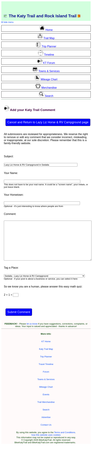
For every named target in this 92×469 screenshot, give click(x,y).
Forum (46, 371)
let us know (32, 323)
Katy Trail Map (46, 349)
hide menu (7, 22)
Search (46, 409)
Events (46, 394)
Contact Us (46, 425)
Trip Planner (46, 356)
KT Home (46, 341)
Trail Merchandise (46, 402)
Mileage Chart (46, 387)
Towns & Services (46, 379)
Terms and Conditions (64, 432)
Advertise (45, 417)
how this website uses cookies (45, 435)
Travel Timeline (46, 364)
